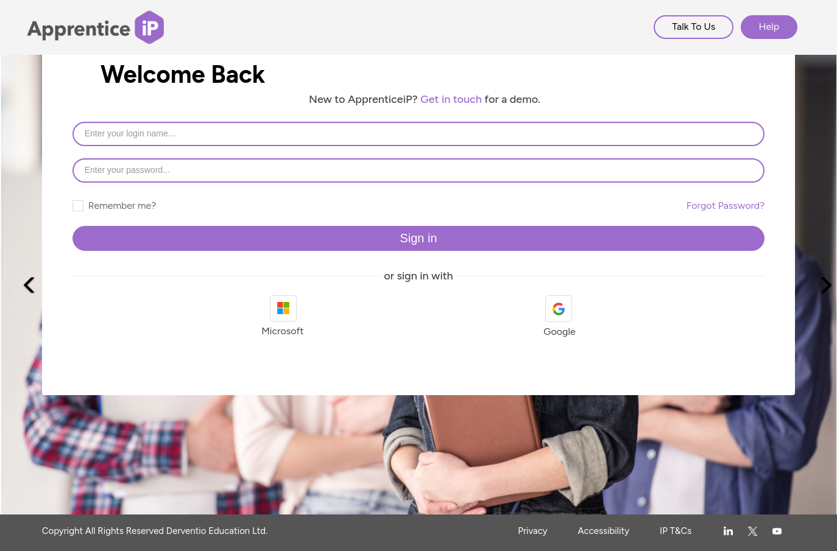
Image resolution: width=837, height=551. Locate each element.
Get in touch (451, 99)
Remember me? (114, 205)
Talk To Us (693, 26)
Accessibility (604, 530)
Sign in (418, 238)
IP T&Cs (675, 530)
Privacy (532, 530)
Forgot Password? (726, 205)
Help (769, 26)
